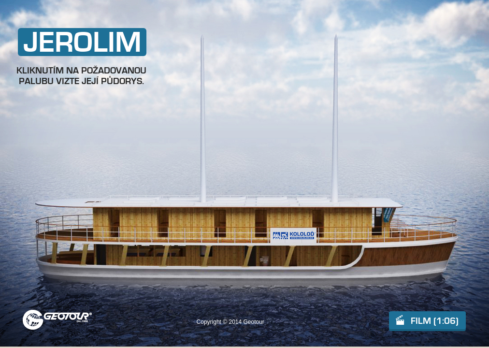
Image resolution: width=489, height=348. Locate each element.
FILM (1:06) (435, 321)
